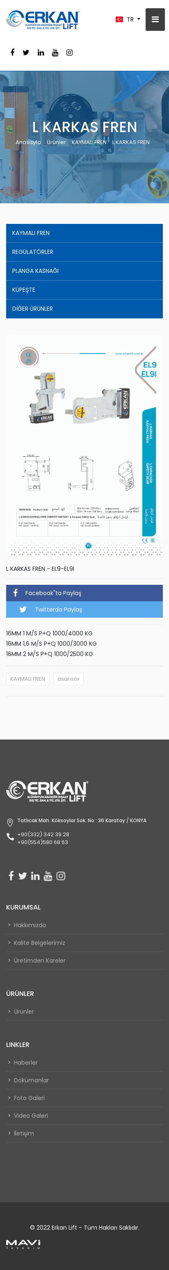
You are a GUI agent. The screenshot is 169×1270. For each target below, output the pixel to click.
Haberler (26, 1062)
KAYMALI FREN (89, 142)
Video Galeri (31, 1116)
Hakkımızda (30, 925)
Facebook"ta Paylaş (47, 593)
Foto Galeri (29, 1098)
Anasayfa (28, 142)
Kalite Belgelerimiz (39, 943)
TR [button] (126, 19)
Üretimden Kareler (40, 960)
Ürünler (56, 142)
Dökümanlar (31, 1080)
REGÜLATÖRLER (32, 252)
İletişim (24, 1133)
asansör (68, 679)
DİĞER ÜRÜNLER (32, 309)
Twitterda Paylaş (50, 609)
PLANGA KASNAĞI (35, 271)
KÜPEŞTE (23, 290)
